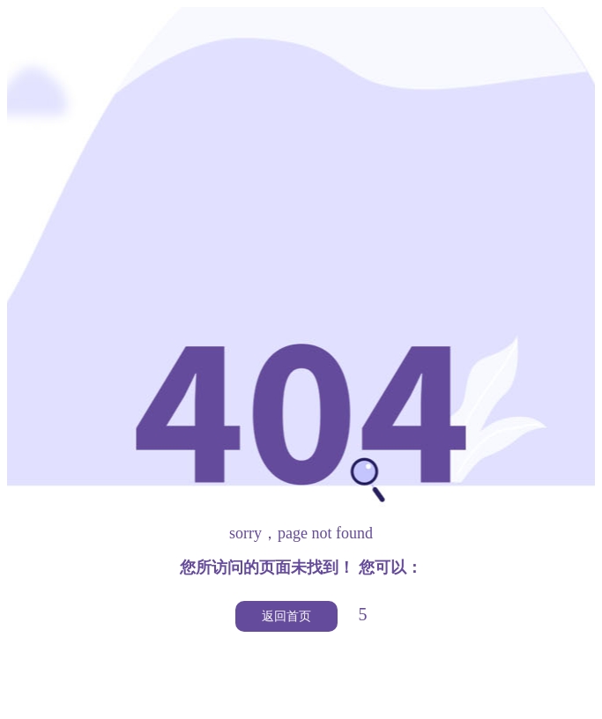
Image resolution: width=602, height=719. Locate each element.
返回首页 (286, 616)
